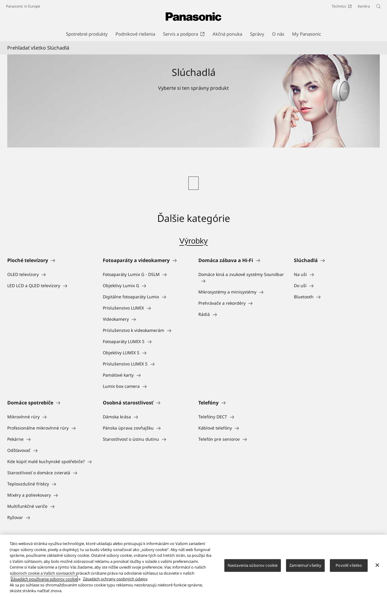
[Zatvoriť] (377, 567)
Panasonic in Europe (23, 6)
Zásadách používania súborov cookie (44, 581)
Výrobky (193, 240)
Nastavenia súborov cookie (253, 567)
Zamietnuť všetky (305, 567)
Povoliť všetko (349, 567)
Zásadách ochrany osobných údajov (115, 581)
